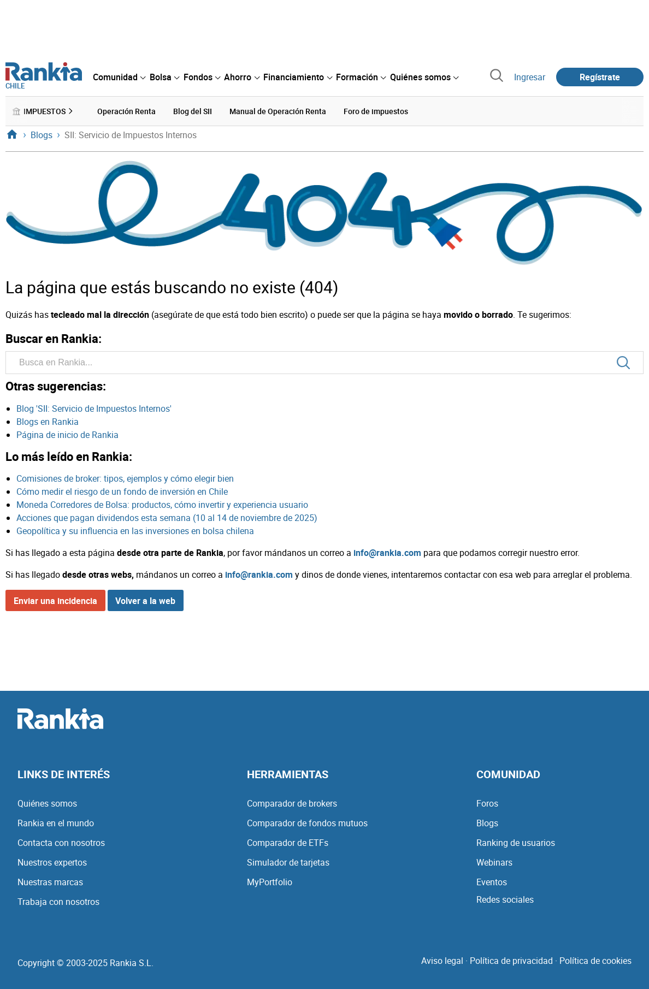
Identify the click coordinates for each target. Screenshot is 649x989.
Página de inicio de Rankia (67, 435)
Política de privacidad (511, 961)
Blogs (487, 823)
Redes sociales (505, 899)
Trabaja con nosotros (58, 902)
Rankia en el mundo (55, 823)
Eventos (491, 882)
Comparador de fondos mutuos (307, 823)
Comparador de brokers (292, 803)
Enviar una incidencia (55, 601)
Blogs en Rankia (47, 422)
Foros (487, 803)
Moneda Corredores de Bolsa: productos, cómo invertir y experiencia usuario (162, 505)
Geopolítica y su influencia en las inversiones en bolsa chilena (135, 531)
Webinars (494, 862)
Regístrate (600, 77)
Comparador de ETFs (287, 843)
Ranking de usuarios (515, 843)
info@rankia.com (387, 553)
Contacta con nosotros (61, 843)
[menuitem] (119, 77)
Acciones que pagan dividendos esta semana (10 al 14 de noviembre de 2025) (166, 518)
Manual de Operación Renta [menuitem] (277, 111)
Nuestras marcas (50, 882)
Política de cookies (595, 961)
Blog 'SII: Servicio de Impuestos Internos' (94, 408)
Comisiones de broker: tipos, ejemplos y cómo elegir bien (125, 478)
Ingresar (529, 77)
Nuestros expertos (52, 862)
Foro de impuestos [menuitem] (376, 111)
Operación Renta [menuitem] (126, 111)
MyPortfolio (269, 882)
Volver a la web (145, 601)
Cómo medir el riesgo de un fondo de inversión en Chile (122, 491)
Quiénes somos (47, 803)
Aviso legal (442, 961)
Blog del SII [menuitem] (192, 111)
